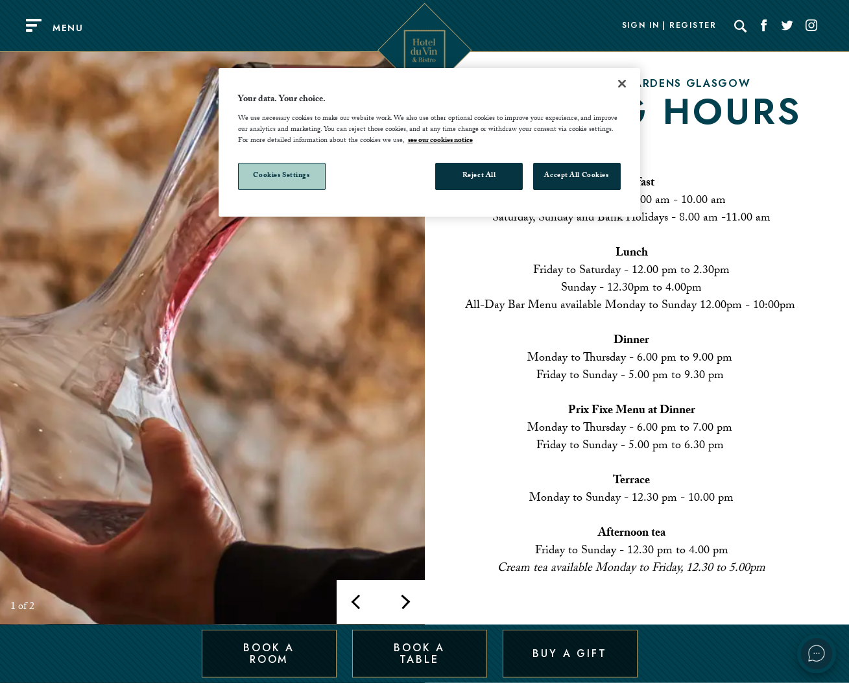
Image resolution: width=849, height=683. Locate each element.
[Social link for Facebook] (764, 26)
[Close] (622, 83)
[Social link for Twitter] (787, 26)
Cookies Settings (281, 176)
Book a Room (268, 653)
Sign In (641, 25)
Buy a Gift (569, 652)
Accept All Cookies (576, 176)
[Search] (740, 25)
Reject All (479, 176)
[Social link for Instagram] (811, 26)
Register (692, 25)
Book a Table (419, 653)
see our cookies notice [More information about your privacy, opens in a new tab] (440, 141)
